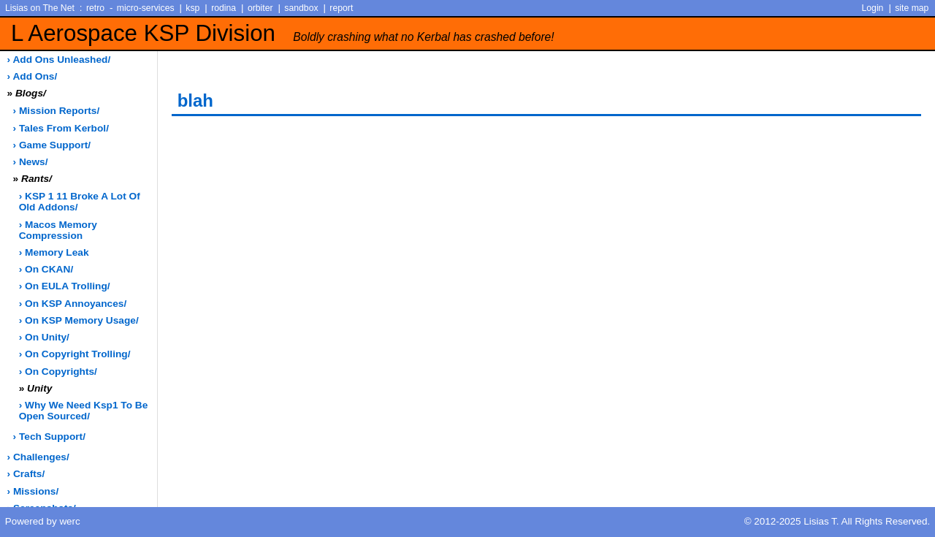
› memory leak (54, 252)
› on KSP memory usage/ (79, 320)
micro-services (146, 8)
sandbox (301, 8)
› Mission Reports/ (56, 110)
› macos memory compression (58, 230)
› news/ (30, 161)
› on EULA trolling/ (64, 286)
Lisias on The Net (40, 8)
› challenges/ (38, 457)
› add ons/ (32, 76)
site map (911, 8)
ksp (192, 8)
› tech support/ (49, 436)
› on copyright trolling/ (75, 354)
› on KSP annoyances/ (73, 303)
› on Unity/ (44, 337)
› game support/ (52, 145)
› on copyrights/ (58, 371)
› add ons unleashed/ (59, 59)
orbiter (260, 8)
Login (873, 8)
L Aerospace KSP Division (282, 33)
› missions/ (33, 491)
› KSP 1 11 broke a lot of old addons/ (79, 202)
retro (95, 8)
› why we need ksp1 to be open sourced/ (83, 411)
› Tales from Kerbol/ (61, 128)
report (341, 8)
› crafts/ (26, 473)
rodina (223, 8)
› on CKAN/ (46, 269)
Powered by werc (42, 521)
